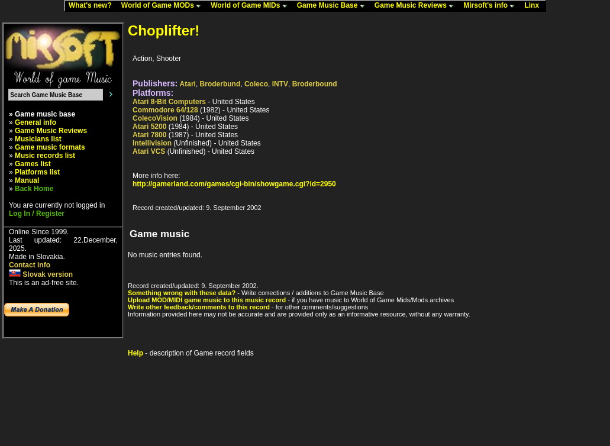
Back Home (34, 189)
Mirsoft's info (492, 6)
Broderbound (314, 84)
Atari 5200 (149, 126)
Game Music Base (333, 6)
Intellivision (152, 143)
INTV (280, 84)
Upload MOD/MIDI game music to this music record (207, 299)
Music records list (45, 155)
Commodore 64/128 (165, 110)
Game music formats (50, 147)
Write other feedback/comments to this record (199, 307)
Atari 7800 (149, 135)
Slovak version (41, 274)
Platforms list (37, 172)
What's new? (93, 6)
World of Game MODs (164, 6)
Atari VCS (149, 151)
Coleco (256, 84)
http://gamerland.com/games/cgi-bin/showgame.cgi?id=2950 (234, 184)
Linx (534, 6)
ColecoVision (155, 118)
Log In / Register (36, 213)
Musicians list (38, 139)
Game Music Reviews (417, 6)
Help (135, 353)
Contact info (29, 265)
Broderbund (220, 84)
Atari (188, 84)
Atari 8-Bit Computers (169, 102)
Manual (27, 180)
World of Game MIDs (251, 6)
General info (35, 122)
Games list (33, 164)
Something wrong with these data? (181, 292)
